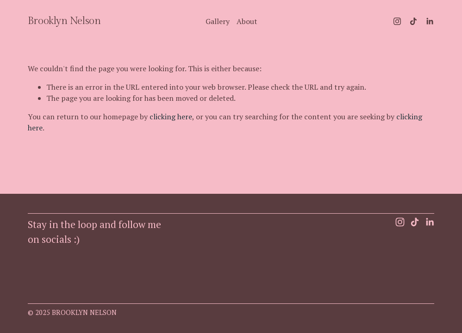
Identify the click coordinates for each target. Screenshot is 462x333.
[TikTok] (413, 21)
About (247, 21)
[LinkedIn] (429, 21)
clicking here (171, 116)
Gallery (218, 21)
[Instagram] (397, 21)
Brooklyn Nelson (64, 21)
